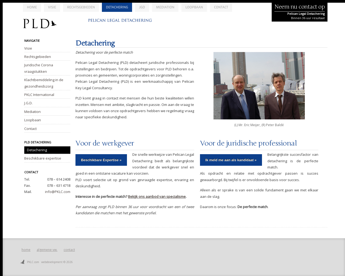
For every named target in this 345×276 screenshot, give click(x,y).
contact (69, 249)
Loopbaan (194, 7)
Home (32, 7)
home (26, 249)
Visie (52, 7)
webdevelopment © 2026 (57, 262)
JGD (142, 7)
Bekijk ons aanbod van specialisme (157, 196)
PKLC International (39, 94)
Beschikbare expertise (42, 158)
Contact (221, 7)
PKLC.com (33, 262)
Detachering (117, 7)
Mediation (165, 7)
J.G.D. (28, 103)
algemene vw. (47, 249)
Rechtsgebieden (81, 7)
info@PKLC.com (57, 191)
